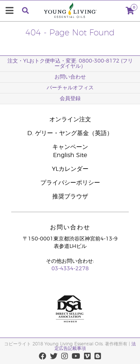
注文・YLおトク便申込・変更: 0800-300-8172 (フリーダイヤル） (70, 63)
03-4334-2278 (70, 268)
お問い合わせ (70, 77)
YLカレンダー (70, 169)
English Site (70, 155)
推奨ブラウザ (70, 196)
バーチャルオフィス (70, 87)
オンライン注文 (70, 119)
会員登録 (70, 98)
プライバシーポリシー (70, 183)
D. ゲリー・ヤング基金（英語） (70, 133)
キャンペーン (70, 147)
